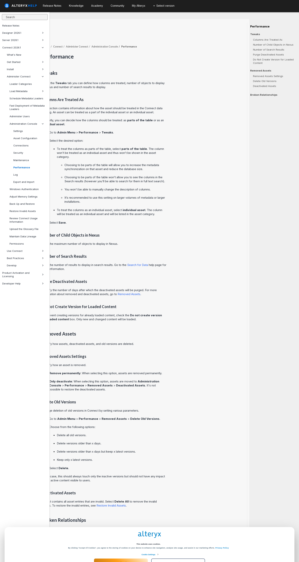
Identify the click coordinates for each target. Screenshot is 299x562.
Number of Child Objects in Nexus (273, 44)
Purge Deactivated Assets (268, 54)
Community (117, 5)
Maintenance (21, 160)
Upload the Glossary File (24, 228)
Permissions (17, 243)
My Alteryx (138, 5)
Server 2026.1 (23, 40)
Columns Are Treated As (267, 39)
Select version (163, 5)
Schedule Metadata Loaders (26, 98)
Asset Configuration (25, 138)
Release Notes (10, 25)
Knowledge (76, 5)
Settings (18, 130)
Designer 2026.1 (23, 32)
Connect (107, 36)
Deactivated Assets (264, 86)
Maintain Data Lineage (23, 236)
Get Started (25, 61)
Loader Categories (21, 83)
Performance (21, 167)
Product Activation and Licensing (23, 274)
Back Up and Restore (22, 203)
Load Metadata (27, 91)
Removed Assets (178, 283)
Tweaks (255, 34)
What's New (14, 54)
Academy (97, 5)
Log (15, 174)
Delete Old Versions (264, 81)
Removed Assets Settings (268, 76)
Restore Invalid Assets (23, 211)
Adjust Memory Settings (24, 196)
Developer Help (23, 283)
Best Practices (25, 258)
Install (25, 69)
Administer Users (20, 116)
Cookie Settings (148, 539)
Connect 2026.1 (23, 47)
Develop (25, 265)
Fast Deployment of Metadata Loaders (27, 107)
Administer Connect (25, 76)
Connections (21, 145)
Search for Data (187, 254)
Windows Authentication (24, 189)
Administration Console (27, 123)
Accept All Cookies (121, 547)
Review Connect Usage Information (24, 220)
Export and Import (23, 181)
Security (18, 152)
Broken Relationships (263, 94)
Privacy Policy (222, 533)
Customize (178, 547)
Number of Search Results (268, 49)
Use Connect (25, 250)
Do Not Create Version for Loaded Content (273, 61)
